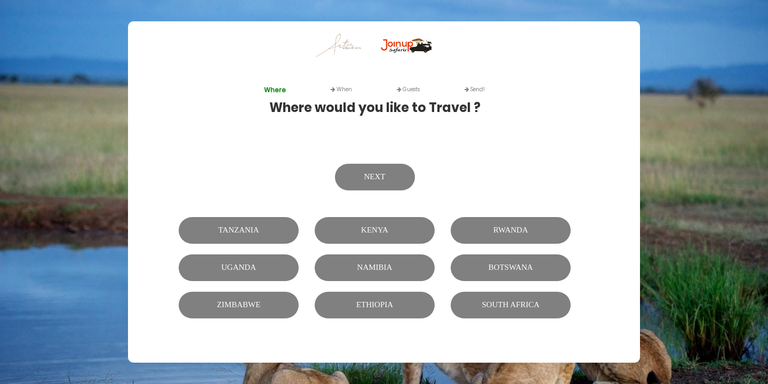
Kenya (374, 230)
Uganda (238, 267)
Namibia (375, 267)
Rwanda (510, 230)
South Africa (511, 304)
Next (375, 176)
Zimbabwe (239, 304)
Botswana (511, 267)
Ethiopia (374, 304)
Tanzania (238, 230)
